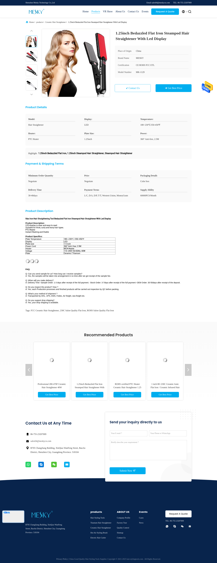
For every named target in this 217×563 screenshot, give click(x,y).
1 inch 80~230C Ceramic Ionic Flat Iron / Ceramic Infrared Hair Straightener (165, 387)
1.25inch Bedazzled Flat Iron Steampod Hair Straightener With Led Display (89, 387)
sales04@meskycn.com (40, 441)
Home (85, 11)
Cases (141, 518)
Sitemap (120, 533)
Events (145, 11)
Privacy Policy (62, 559)
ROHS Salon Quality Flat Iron (100, 310)
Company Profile (123, 518)
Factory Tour (122, 523)
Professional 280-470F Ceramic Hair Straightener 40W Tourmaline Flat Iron (52, 387)
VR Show (108, 11)
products (39, 22)
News (141, 523)
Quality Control (123, 528)
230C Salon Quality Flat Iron (73, 310)
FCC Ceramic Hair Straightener (45, 310)
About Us (120, 11)
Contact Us (133, 11)
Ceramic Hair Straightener (55, 22)
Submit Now (128, 470)
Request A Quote (165, 11)
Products (95, 11)
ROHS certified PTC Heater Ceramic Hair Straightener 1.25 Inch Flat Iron (127, 387)
